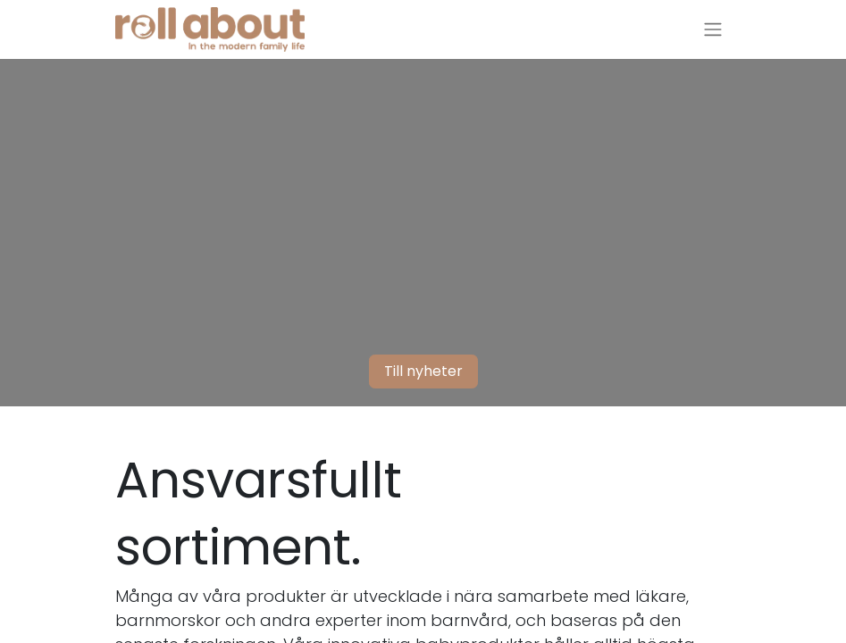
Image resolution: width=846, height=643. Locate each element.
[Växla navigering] (713, 30)
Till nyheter (423, 371)
